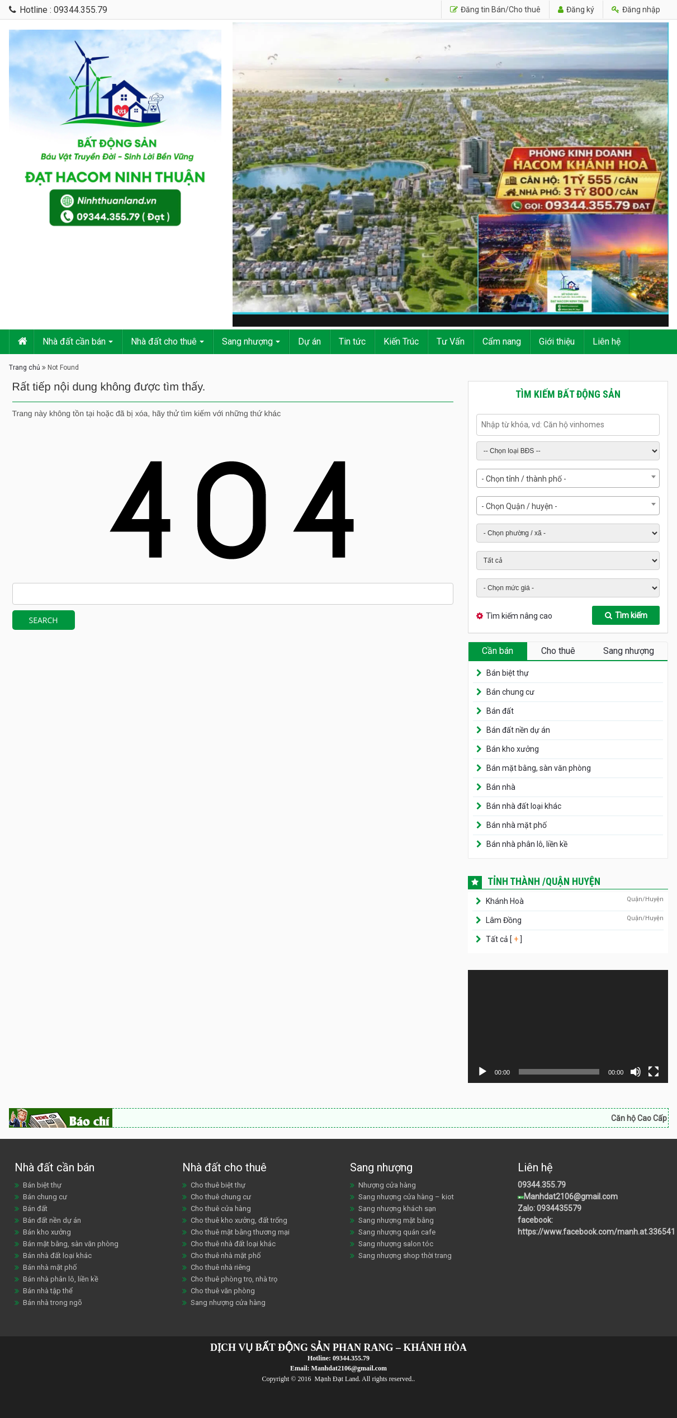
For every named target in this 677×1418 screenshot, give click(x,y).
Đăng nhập (636, 9)
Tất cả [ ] (503, 939)
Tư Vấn (451, 341)
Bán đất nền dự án (518, 730)
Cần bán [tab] (497, 651)
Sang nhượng (247, 341)
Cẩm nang (501, 341)
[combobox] (568, 478)
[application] (568, 1026)
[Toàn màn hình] (653, 1071)
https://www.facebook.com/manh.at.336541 (596, 1231)
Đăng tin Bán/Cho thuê (495, 9)
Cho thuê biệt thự (218, 1185)
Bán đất (500, 710)
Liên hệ (607, 341)
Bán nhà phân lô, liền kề (526, 844)
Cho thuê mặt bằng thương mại (240, 1232)
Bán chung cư (510, 691)
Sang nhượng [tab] (628, 651)
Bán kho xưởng (512, 749)
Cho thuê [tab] (558, 651)
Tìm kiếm (626, 615)
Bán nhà (500, 787)
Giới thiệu (557, 341)
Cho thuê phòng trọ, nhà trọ (234, 1279)
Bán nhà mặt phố (516, 825)
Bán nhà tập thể (48, 1291)
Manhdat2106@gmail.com (571, 1196)
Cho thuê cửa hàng (221, 1208)
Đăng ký (576, 9)
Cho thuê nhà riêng (220, 1267)
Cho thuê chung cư (221, 1197)
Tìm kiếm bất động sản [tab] (568, 394)
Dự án (309, 341)
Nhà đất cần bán (74, 341)
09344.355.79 (542, 1184)
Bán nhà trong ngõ (52, 1302)
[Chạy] (482, 1071)
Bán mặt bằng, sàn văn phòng (538, 768)
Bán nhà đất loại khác (523, 806)
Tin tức (352, 341)
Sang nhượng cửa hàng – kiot (406, 1197)
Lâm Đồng (504, 920)
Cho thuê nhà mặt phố (226, 1255)
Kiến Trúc (401, 341)
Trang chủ (24, 367)
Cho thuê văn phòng (223, 1291)
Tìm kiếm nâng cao (519, 615)
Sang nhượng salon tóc (395, 1244)
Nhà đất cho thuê (164, 341)
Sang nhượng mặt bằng (396, 1220)
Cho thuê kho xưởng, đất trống (239, 1220)
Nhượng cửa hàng (387, 1185)
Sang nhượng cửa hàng (228, 1302)
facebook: (536, 1220)
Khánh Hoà (505, 901)
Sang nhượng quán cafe (396, 1232)
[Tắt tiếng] (635, 1071)
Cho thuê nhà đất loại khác (233, 1244)
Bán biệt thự (507, 672)
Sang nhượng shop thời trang (405, 1255)
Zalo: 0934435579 (549, 1208)
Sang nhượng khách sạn (397, 1208)
